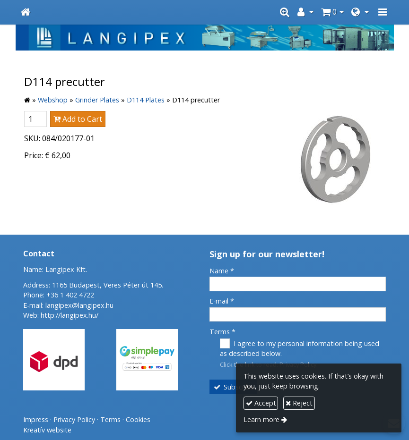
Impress (35, 419)
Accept (261, 402)
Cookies (138, 419)
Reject (299, 402)
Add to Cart (77, 119)
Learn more (261, 419)
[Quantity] (35, 119)
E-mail (221, 300)
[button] (382, 12)
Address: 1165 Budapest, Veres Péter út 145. (93, 284)
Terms (222, 331)
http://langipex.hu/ (69, 315)
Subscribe (233, 386)
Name (221, 270)
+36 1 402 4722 (70, 294)
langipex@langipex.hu (79, 305)
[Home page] (25, 12)
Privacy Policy (74, 419)
